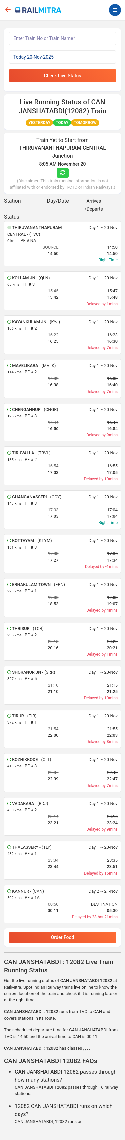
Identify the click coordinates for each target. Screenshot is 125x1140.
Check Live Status (62, 75)
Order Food (62, 937)
